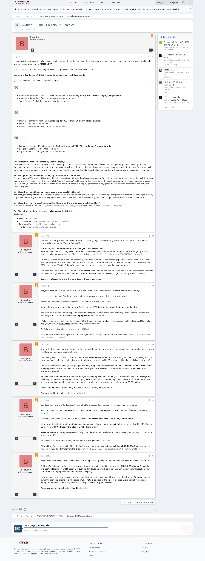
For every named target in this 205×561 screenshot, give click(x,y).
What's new (89, 3)
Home (64, 3)
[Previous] (21, 52)
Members (115, 3)
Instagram (149, 543)
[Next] (162, 52)
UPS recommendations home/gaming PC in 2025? (186, 101)
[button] (80, 3)
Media (103, 3)
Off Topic (178, 79)
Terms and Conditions (94, 543)
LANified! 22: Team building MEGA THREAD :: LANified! (82, 254)
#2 (164, 236)
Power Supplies (181, 110)
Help (87, 547)
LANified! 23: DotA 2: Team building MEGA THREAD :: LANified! (79, 440)
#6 (164, 447)
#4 (164, 344)
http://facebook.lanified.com (36, 224)
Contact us (155, 558)
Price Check (179, 52)
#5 (164, 397)
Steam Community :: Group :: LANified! (40, 221)
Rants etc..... (180, 72)
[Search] (194, 3)
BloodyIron (9, 32)
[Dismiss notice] (201, 11)
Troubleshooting (181, 67)
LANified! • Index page (101, 205)
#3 (164, 286)
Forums (73, 3)
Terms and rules (168, 558)
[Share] (160, 59)
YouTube (148, 539)
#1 (164, 59)
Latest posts (180, 39)
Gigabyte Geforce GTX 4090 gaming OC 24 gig (187, 46)
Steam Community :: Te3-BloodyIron (51, 205)
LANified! (22, 218)
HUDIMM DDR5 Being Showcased (185, 86)
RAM (176, 95)
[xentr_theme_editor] (201, 3)
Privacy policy (90, 539)
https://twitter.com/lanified (33, 226)
